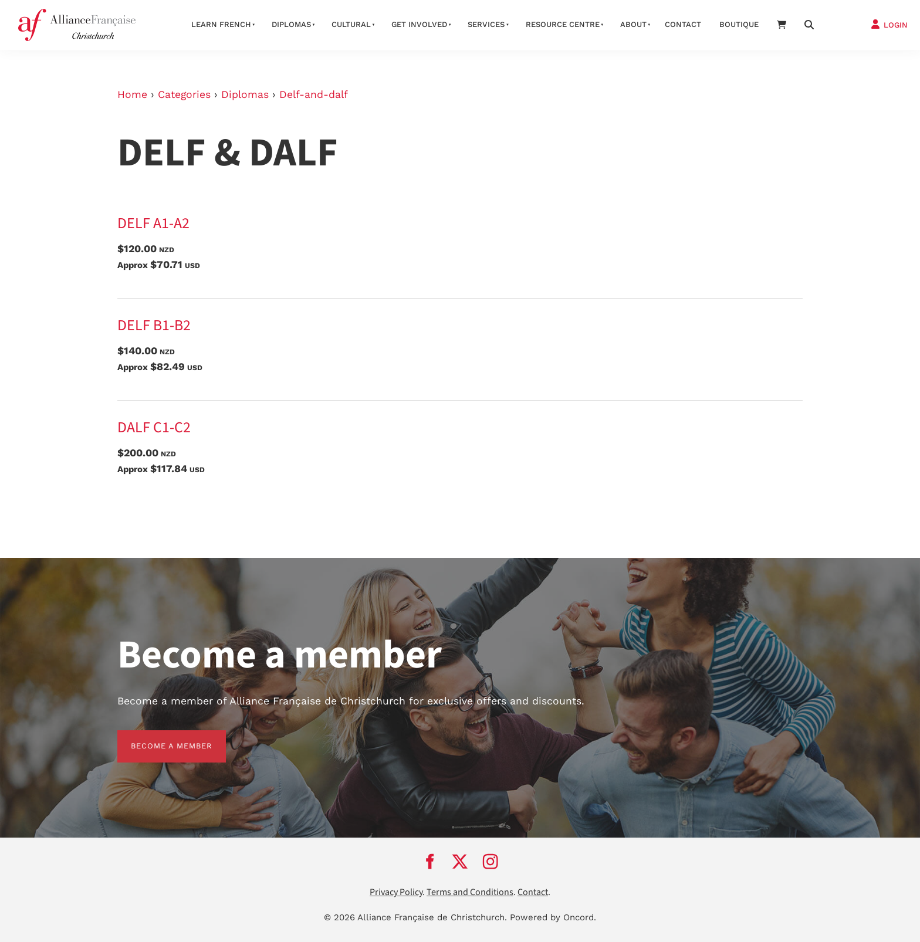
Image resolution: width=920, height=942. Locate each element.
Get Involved (419, 24)
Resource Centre (563, 24)
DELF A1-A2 (153, 223)
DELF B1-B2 (154, 326)
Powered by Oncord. (553, 917)
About (633, 24)
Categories (184, 94)
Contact (683, 24)
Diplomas (291, 24)
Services (486, 24)
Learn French (221, 24)
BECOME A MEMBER (158, 737)
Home (132, 94)
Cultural (351, 24)
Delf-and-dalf (313, 94)
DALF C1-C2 (154, 428)
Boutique (739, 24)
